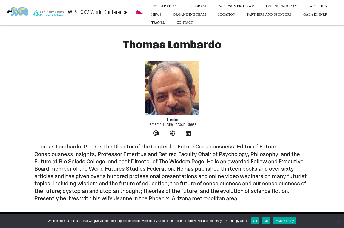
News (156, 14)
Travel (158, 22)
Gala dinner (315, 14)
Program (197, 6)
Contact (184, 22)
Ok (255, 221)
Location (226, 14)
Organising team (189, 14)
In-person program (236, 6)
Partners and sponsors (269, 14)
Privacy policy (284, 221)
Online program (282, 6)
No (266, 221)
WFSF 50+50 (319, 6)
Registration (164, 6)
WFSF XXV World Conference (98, 12)
